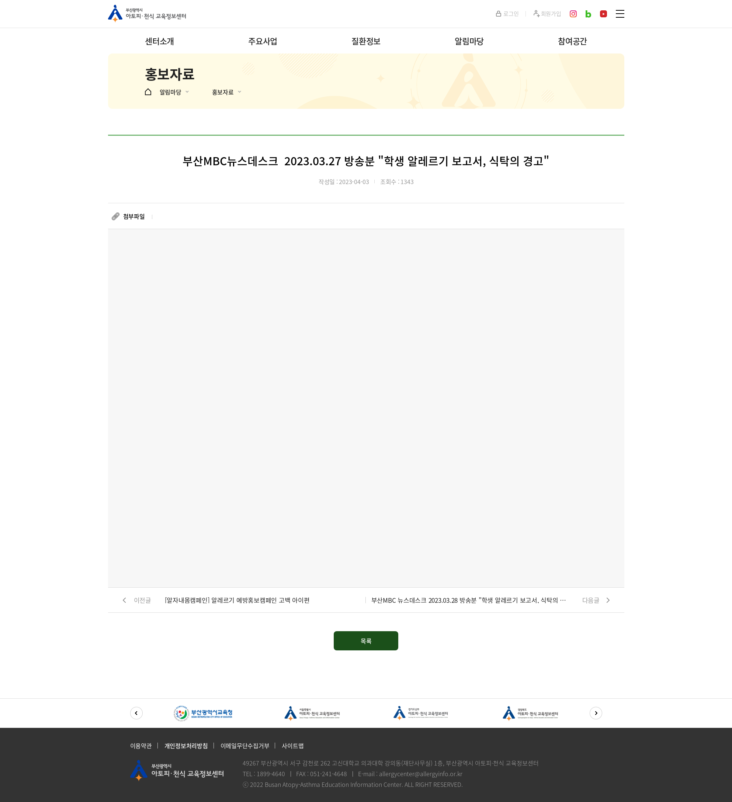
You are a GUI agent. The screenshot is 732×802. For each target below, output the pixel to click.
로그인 (510, 14)
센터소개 (159, 41)
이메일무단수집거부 (245, 746)
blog (588, 14)
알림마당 (469, 41)
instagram (573, 13)
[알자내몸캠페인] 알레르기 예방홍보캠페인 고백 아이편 (237, 600)
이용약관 (141, 746)
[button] (136, 713)
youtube (603, 13)
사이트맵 (292, 746)
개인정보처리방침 (186, 746)
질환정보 (366, 41)
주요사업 (262, 41)
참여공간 (572, 41)
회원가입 (551, 14)
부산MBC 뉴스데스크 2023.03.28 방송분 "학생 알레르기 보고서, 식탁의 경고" (469, 600)
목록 (366, 640)
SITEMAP (620, 14)
